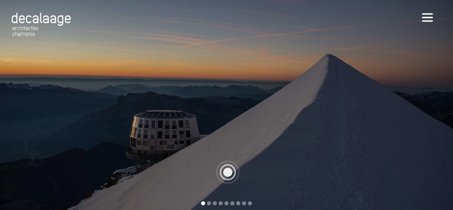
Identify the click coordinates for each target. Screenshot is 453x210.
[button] (441, 105)
